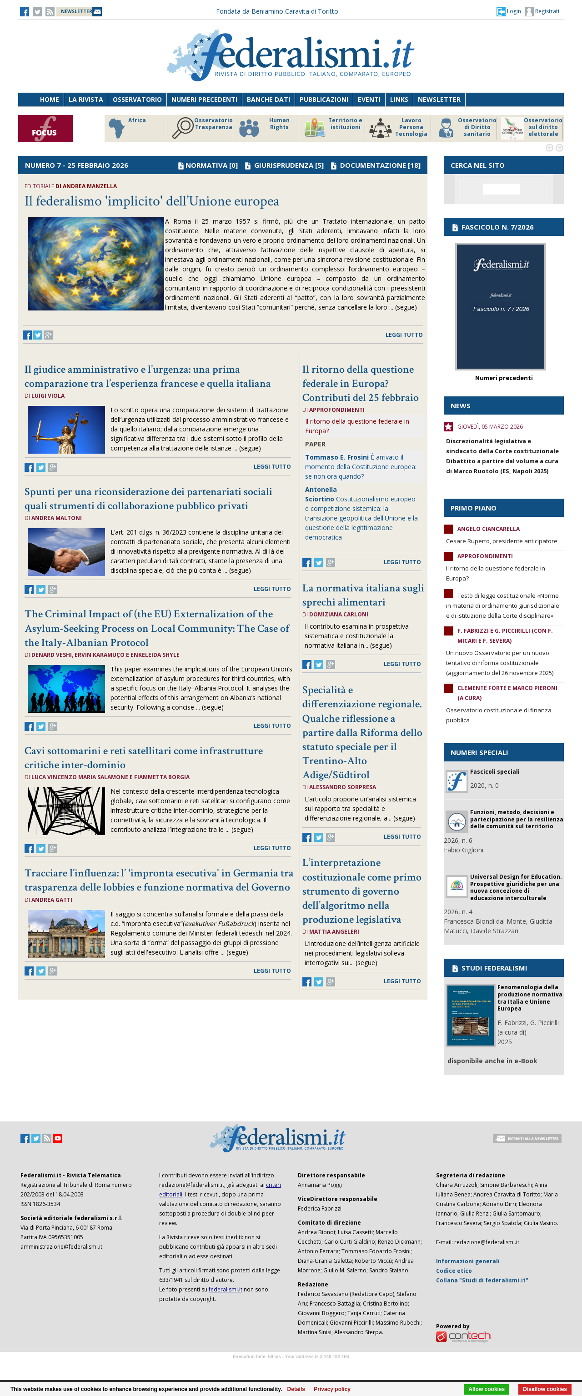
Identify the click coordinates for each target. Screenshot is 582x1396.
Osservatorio (137, 99)
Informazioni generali (468, 1261)
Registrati (542, 11)
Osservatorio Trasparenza (202, 128)
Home (49, 99)
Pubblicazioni (324, 99)
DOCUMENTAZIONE (373, 165)
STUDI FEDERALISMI (489, 967)
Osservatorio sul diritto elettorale (531, 128)
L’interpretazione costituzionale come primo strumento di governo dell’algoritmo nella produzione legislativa (361, 891)
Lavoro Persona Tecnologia (398, 128)
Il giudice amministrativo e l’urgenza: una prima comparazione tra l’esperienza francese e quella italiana (148, 376)
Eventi (369, 99)
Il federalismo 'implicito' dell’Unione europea (152, 201)
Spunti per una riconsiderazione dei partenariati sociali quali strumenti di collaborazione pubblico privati (148, 499)
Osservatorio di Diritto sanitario (466, 128)
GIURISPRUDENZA (283, 165)
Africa (125, 128)
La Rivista (86, 99)
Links (399, 99)
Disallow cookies (545, 1389)
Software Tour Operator (291, 1367)
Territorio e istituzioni (332, 128)
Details (296, 1389)
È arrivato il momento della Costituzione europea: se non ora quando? (360, 466)
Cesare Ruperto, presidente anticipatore (501, 541)
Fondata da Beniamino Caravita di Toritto (277, 11)
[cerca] (501, 189)
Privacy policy (332, 1389)
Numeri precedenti (204, 99)
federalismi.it (225, 1289)
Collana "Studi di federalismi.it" (482, 1280)
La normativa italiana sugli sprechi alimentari (363, 595)
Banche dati (268, 99)
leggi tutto (404, 335)
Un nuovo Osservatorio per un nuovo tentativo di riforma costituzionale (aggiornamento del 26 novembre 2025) (499, 663)
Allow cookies (486, 1389)
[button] (509, 11)
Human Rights (263, 128)
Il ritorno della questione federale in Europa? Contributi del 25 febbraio (360, 383)
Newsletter (439, 99)
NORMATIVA (206, 165)
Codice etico (454, 1271)
